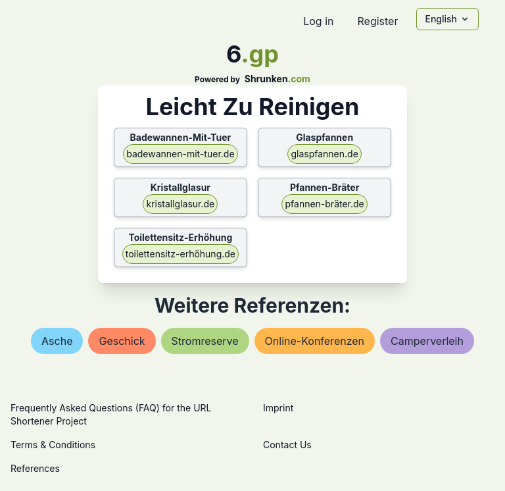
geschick (122, 341)
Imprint (278, 407)
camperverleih (427, 341)
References (35, 468)
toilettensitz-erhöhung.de (180, 253)
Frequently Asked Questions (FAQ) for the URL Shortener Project (111, 414)
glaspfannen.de (324, 153)
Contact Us (287, 444)
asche (56, 341)
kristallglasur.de (180, 203)
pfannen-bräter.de (324, 203)
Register (377, 21)
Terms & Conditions (53, 444)
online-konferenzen (314, 341)
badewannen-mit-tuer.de (180, 153)
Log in (318, 21)
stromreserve (205, 341)
